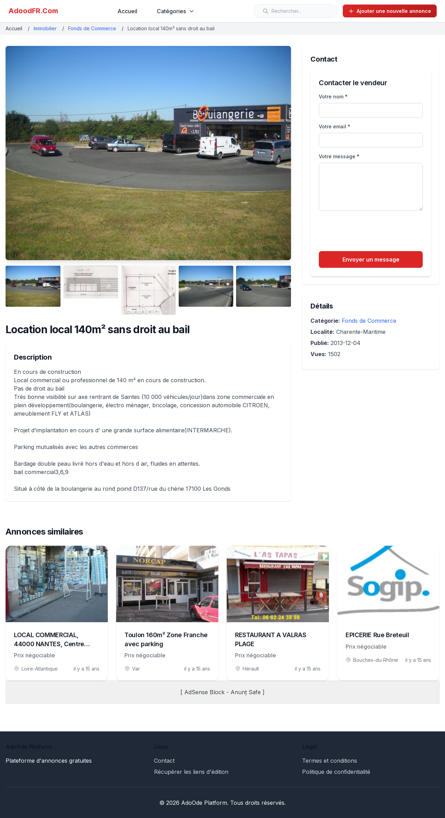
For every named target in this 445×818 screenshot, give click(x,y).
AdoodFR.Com (33, 11)
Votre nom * (333, 96)
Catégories (175, 11)
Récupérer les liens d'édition (191, 771)
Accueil (127, 11)
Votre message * (339, 156)
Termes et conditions (329, 760)
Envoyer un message (370, 259)
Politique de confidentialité (336, 771)
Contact (164, 760)
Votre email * (334, 126)
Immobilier (45, 28)
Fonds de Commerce (92, 28)
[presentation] (371, 232)
